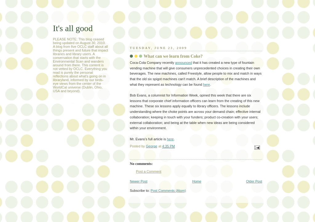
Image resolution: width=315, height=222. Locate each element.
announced (183, 62)
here (206, 84)
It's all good (73, 28)
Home (196, 181)
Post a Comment (148, 171)
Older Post (254, 181)
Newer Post (138, 181)
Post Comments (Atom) (168, 190)
